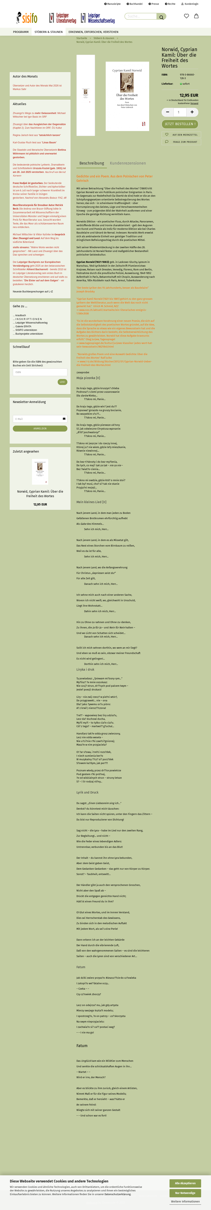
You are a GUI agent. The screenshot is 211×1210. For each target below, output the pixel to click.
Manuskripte (112, 4)
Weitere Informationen (185, 1201)
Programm (21, 32)
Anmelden (40, 428)
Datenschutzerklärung (118, 1194)
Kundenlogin (189, 4)
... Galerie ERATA (22, 326)
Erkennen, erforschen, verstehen (93, 32)
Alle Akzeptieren (185, 1183)
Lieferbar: (167, 83)
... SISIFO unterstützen (25, 330)
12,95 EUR (40, 504)
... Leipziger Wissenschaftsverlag (30, 322)
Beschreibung (91, 163)
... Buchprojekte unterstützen (28, 333)
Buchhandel (135, 4)
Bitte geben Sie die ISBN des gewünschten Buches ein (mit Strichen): (37, 363)
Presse (154, 4)
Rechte (170, 4)
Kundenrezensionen (128, 163)
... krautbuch (19, 315)
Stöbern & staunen (49, 32)
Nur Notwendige (185, 1193)
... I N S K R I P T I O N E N (27, 319)
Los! (62, 382)
